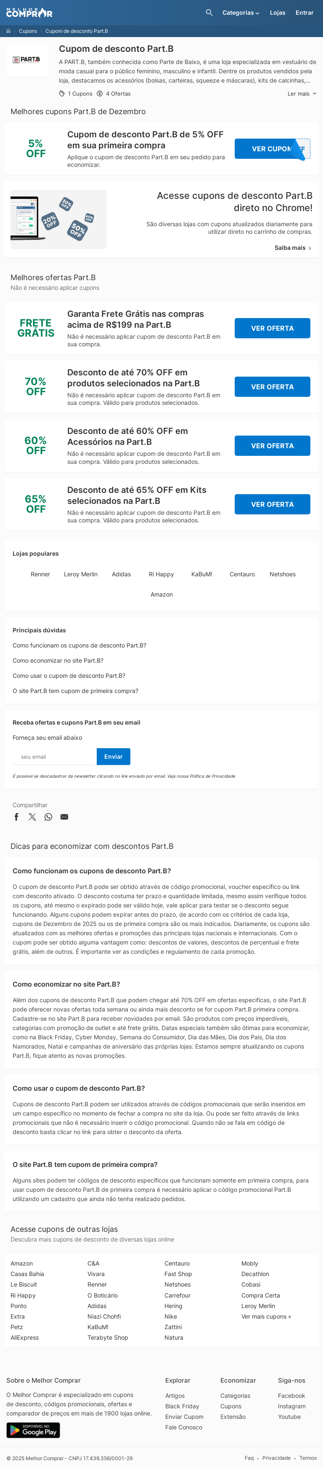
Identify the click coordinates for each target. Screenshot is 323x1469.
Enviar (113, 756)
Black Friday (182, 1406)
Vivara (96, 1273)
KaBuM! (201, 574)
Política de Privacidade (212, 776)
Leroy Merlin (81, 574)
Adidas (121, 574)
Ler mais (302, 93)
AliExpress (25, 1337)
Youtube (289, 1416)
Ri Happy (161, 574)
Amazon (162, 594)
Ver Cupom (281, 149)
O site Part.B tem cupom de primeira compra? (75, 690)
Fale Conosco (183, 1427)
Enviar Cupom (184, 1416)
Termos (308, 1458)
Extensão (233, 1416)
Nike (170, 1316)
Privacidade (276, 1458)
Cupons (28, 31)
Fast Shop (178, 1273)
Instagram (292, 1406)
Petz (17, 1326)
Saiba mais (293, 247)
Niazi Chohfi (104, 1316)
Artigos (175, 1395)
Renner (40, 574)
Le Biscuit (24, 1284)
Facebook (291, 1395)
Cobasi (250, 1284)
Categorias (235, 1395)
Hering (173, 1305)
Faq (249, 1458)
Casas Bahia (27, 1273)
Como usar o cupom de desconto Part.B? (69, 675)
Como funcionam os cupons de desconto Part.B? (79, 645)
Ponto (18, 1305)
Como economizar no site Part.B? (58, 660)
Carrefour (177, 1295)
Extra (18, 1316)
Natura (173, 1337)
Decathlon (255, 1273)
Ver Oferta (272, 328)
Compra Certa (260, 1295)
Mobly (249, 1263)
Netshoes (283, 574)
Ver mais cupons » (266, 1316)
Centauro (242, 574)
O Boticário (102, 1295)
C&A (93, 1263)
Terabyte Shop (107, 1337)
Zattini (173, 1326)
